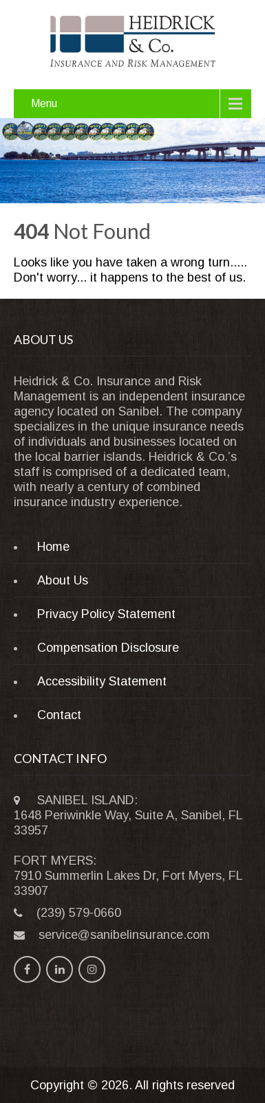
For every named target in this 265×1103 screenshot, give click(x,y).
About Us (62, 580)
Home (53, 547)
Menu (44, 103)
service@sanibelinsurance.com (124, 935)
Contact (59, 715)
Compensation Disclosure (108, 648)
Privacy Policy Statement (106, 614)
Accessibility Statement (102, 681)
